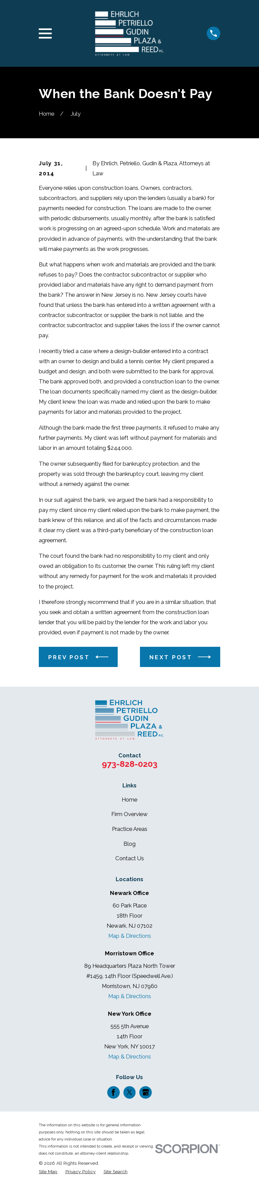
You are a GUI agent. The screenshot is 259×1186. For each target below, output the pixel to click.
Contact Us (129, 858)
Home (129, 799)
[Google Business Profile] (145, 1092)
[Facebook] (113, 1092)
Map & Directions (129, 935)
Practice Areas (129, 829)
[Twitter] (129, 1092)
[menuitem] (48, 1171)
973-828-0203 (129, 764)
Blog (129, 843)
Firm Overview (129, 814)
